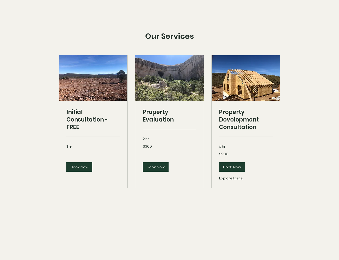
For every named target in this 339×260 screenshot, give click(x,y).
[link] (93, 119)
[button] (79, 167)
